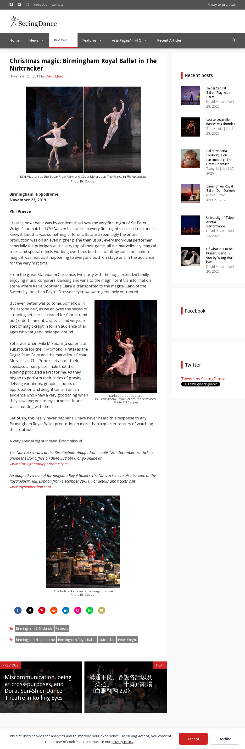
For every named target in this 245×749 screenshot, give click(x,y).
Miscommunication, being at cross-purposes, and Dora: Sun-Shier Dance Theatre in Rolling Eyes (38, 687)
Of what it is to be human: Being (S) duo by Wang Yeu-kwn (219, 255)
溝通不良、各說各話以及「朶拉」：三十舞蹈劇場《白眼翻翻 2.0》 (120, 684)
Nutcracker (107, 639)
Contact (57, 4)
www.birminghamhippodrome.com (39, 464)
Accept (193, 738)
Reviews (66, 40)
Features (94, 40)
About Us (40, 4)
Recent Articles (169, 40)
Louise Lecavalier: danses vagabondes (220, 122)
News (39, 40)
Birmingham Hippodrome (35, 639)
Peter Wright (127, 639)
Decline (224, 738)
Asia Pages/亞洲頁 (132, 40)
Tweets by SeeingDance (203, 378)
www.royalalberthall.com (30, 487)
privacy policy (122, 741)
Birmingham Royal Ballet (76, 639)
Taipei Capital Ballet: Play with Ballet (218, 92)
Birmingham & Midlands (34, 628)
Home (15, 40)
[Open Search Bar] (233, 40)
